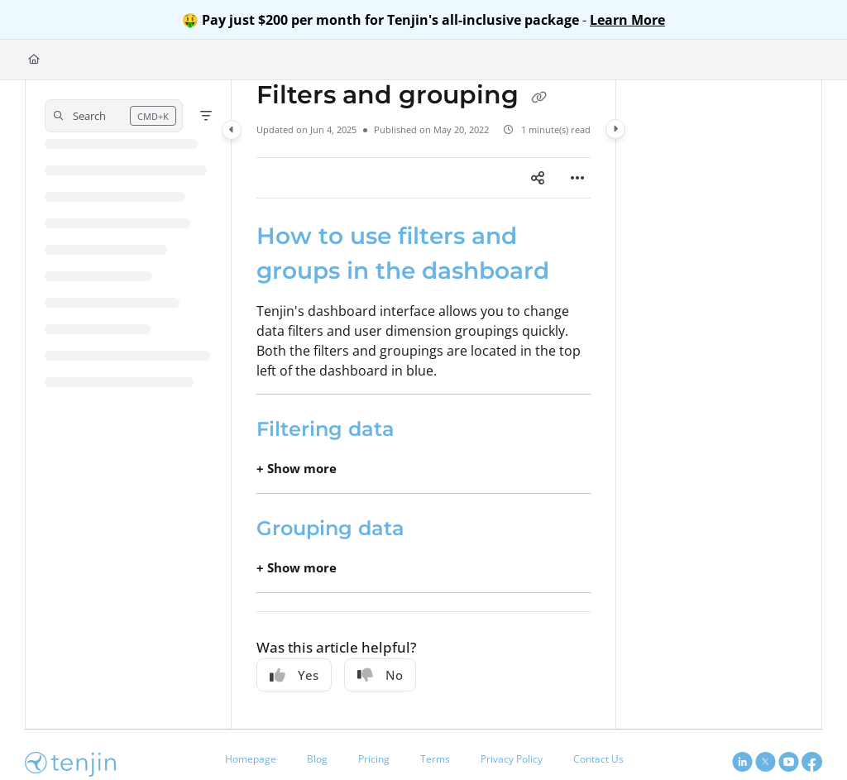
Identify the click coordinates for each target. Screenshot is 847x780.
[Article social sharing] (537, 178)
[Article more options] (577, 178)
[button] (114, 115)
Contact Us (598, 759)
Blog (317, 759)
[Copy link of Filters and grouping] (538, 97)
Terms (435, 759)
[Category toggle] (232, 130)
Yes (294, 675)
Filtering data (325, 429)
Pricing (374, 759)
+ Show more (296, 468)
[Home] (34, 60)
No (380, 675)
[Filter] (206, 116)
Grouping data (330, 528)
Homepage (250, 759)
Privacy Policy (512, 759)
